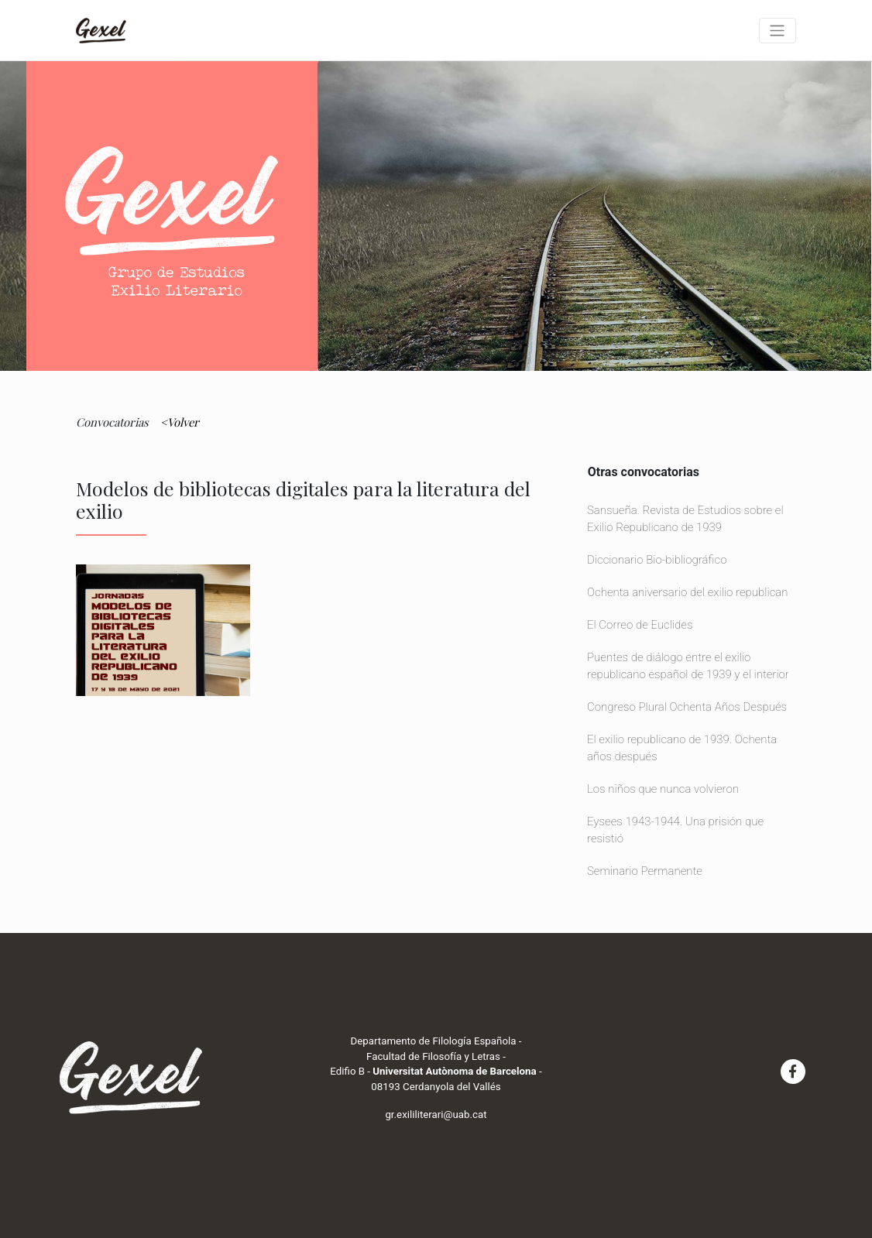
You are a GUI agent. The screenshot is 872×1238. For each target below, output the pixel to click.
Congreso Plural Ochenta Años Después (687, 707)
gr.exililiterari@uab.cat (435, 1114)
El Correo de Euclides (640, 625)
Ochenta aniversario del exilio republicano (691, 592)
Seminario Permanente (644, 871)
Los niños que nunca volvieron (663, 789)
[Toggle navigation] (777, 30)
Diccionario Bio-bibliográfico (656, 560)
